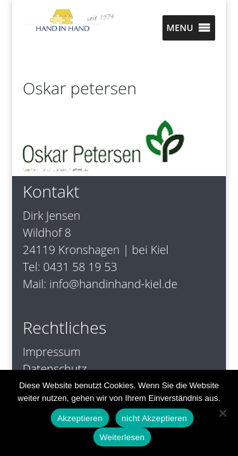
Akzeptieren (79, 418)
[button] (179, 28)
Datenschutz (55, 368)
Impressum (52, 351)
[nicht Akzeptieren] (222, 413)
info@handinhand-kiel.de (114, 283)
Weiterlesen (122, 437)
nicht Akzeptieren (154, 418)
